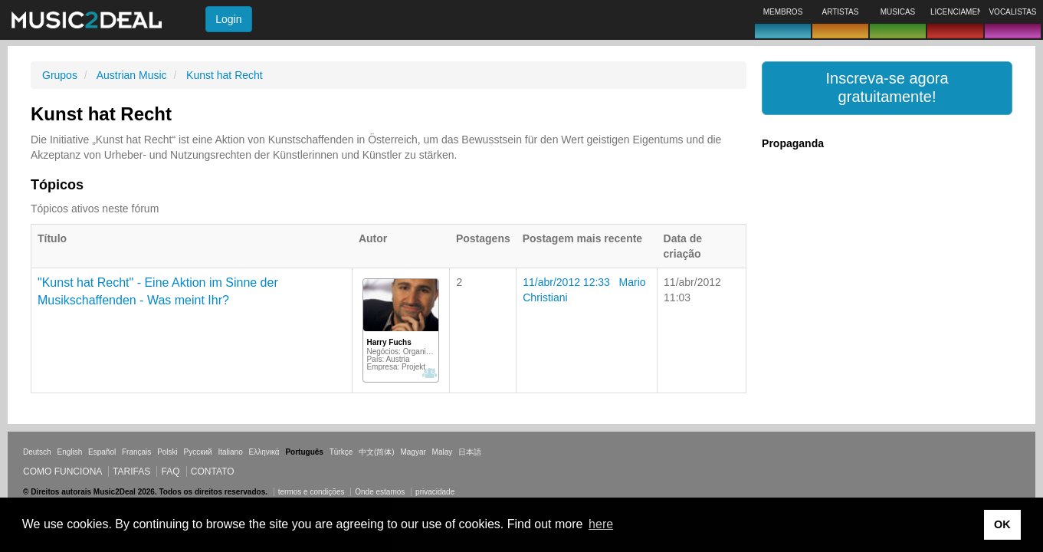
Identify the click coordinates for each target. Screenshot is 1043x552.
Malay (442, 452)
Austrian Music (132, 75)
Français (136, 452)
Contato (213, 471)
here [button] (601, 524)
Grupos (59, 75)
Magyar (412, 452)
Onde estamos (380, 492)
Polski (167, 452)
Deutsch (37, 452)
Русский (198, 452)
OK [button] (1002, 524)
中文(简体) (377, 452)
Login (228, 19)
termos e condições (312, 492)
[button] (887, 88)
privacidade (434, 492)
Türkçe (341, 452)
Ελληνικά (264, 452)
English (69, 452)
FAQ (170, 471)
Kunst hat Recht (224, 75)
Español (102, 452)
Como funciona (62, 471)
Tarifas (131, 471)
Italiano (230, 452)
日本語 (469, 452)
